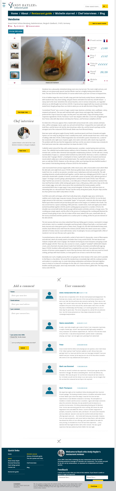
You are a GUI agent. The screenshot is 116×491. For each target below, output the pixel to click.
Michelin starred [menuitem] (65, 13)
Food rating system (14, 465)
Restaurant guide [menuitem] (42, 13)
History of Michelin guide (34, 456)
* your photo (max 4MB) (17, 335)
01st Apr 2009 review (15, 31)
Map (11, 26)
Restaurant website (34, 26)
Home (10, 454)
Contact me (11, 467)
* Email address (14, 300)
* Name (12, 292)
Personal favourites (14, 463)
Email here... (91, 477)
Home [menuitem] (14, 13)
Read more (22, 151)
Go (104, 6)
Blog (28, 467)
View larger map (23, 112)
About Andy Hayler (14, 461)
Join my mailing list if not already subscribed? (24, 342)
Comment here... (64, 477)
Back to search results (99, 23)
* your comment (15, 309)
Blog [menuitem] (102, 13)
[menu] (58, 12)
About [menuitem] (24, 13)
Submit (23, 348)
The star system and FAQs (35, 458)
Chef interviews (31, 463)
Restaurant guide (13, 472)
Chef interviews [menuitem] (87, 13)
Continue (94, 486)
